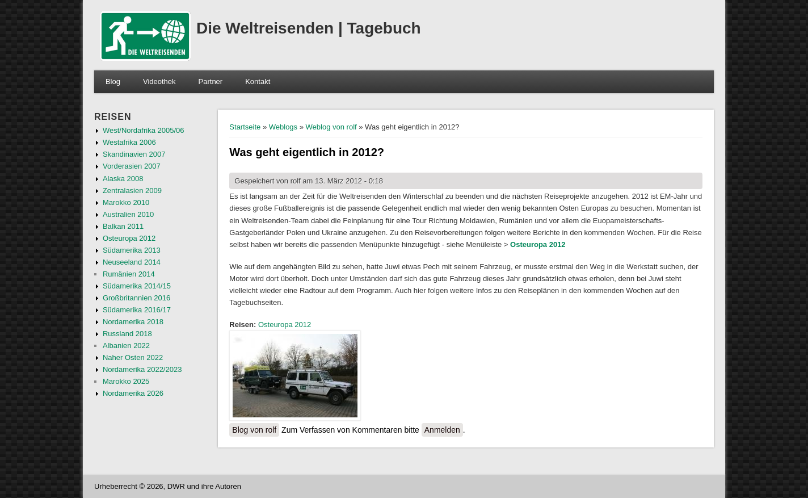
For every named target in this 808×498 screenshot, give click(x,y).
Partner (211, 81)
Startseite (244, 127)
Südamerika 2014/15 (137, 286)
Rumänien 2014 (129, 274)
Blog (113, 81)
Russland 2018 (127, 333)
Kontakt (257, 81)
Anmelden (442, 429)
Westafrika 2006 (129, 142)
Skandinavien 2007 (134, 154)
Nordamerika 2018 (133, 321)
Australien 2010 (128, 214)
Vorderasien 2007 (132, 166)
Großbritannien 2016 (136, 298)
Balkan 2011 (123, 226)
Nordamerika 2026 (133, 393)
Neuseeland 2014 (132, 262)
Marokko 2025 (126, 381)
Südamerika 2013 (132, 250)
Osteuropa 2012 (538, 244)
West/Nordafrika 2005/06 (143, 130)
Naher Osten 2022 (133, 357)
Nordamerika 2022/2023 (142, 369)
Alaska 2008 (123, 178)
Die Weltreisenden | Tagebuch (308, 28)
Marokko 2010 (126, 202)
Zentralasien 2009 (132, 190)
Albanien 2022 (126, 345)
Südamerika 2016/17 (137, 310)
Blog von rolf (254, 429)
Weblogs (283, 127)
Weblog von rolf (331, 127)
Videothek (159, 81)
